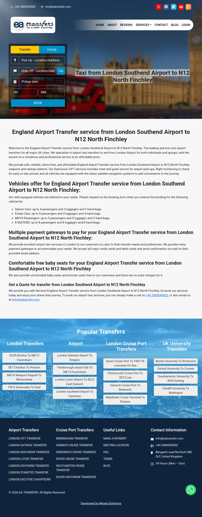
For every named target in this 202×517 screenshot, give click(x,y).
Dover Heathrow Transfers (76, 477)
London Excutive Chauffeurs (30, 479)
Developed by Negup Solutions (101, 503)
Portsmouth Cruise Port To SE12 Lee (125, 375)
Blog (175, 25)
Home (100, 25)
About (112, 25)
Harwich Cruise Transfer (74, 445)
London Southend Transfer (29, 465)
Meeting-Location (116, 445)
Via (61, 71)
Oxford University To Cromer (175, 368)
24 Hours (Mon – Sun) (170, 463)
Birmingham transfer (72, 438)
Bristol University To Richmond (176, 361)
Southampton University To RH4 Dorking (175, 379)
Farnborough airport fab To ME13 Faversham (75, 370)
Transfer (25, 49)
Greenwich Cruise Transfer (76, 452)
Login (186, 25)
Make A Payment (114, 438)
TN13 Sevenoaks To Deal (24, 387)
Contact (161, 25)
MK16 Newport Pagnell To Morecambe (24, 377)
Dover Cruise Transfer (72, 458)
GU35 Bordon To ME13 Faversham (24, 358)
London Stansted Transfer (28, 472)
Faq (105, 452)
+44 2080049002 (22, 7)
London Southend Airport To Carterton (74, 394)
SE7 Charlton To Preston (24, 367)
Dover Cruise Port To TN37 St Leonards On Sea (125, 363)
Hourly (51, 49)
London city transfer (24, 438)
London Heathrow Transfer (29, 452)
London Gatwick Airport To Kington (74, 358)
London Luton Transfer (26, 458)
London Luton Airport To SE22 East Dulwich (74, 382)
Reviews (126, 25)
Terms (107, 458)
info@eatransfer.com (56, 7)
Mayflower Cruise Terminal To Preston (125, 400)
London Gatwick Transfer (27, 445)
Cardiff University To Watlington (176, 391)
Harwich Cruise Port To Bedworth (125, 387)
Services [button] (142, 25)
